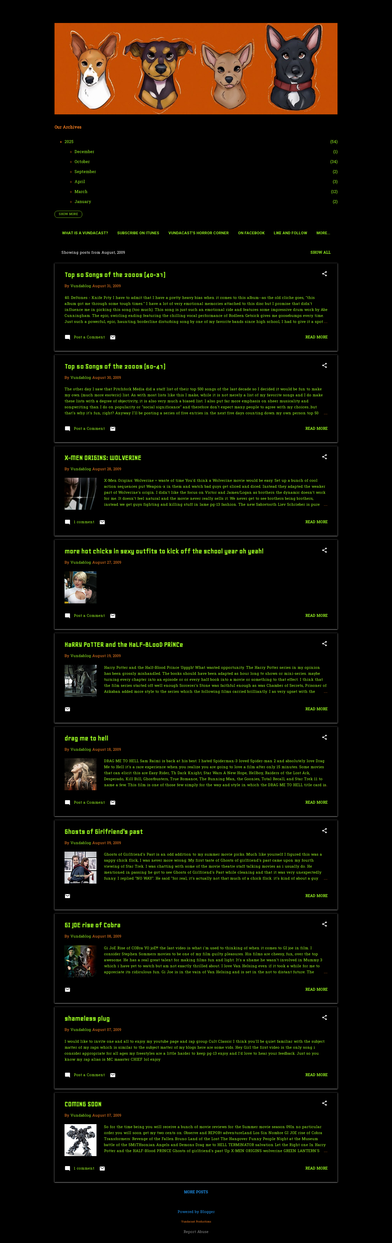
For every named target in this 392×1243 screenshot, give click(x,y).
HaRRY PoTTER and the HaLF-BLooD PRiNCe (123, 646)
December (84, 152)
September (85, 172)
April (79, 182)
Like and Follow (302, 233)
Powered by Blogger (196, 1212)
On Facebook (263, 233)
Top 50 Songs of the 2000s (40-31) (114, 276)
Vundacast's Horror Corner (210, 233)
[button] (325, 275)
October (82, 162)
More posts (196, 1193)
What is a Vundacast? (97, 233)
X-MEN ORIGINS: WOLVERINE (102, 459)
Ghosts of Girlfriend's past (103, 833)
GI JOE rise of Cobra (92, 926)
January (82, 202)
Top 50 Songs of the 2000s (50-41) (114, 367)
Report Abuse (196, 1232)
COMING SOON (83, 1105)
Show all (320, 253)
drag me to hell (86, 739)
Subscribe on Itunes (150, 233)
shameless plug (87, 1019)
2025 (69, 142)
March (81, 192)
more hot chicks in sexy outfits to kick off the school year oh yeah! (164, 552)
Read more (316, 338)
